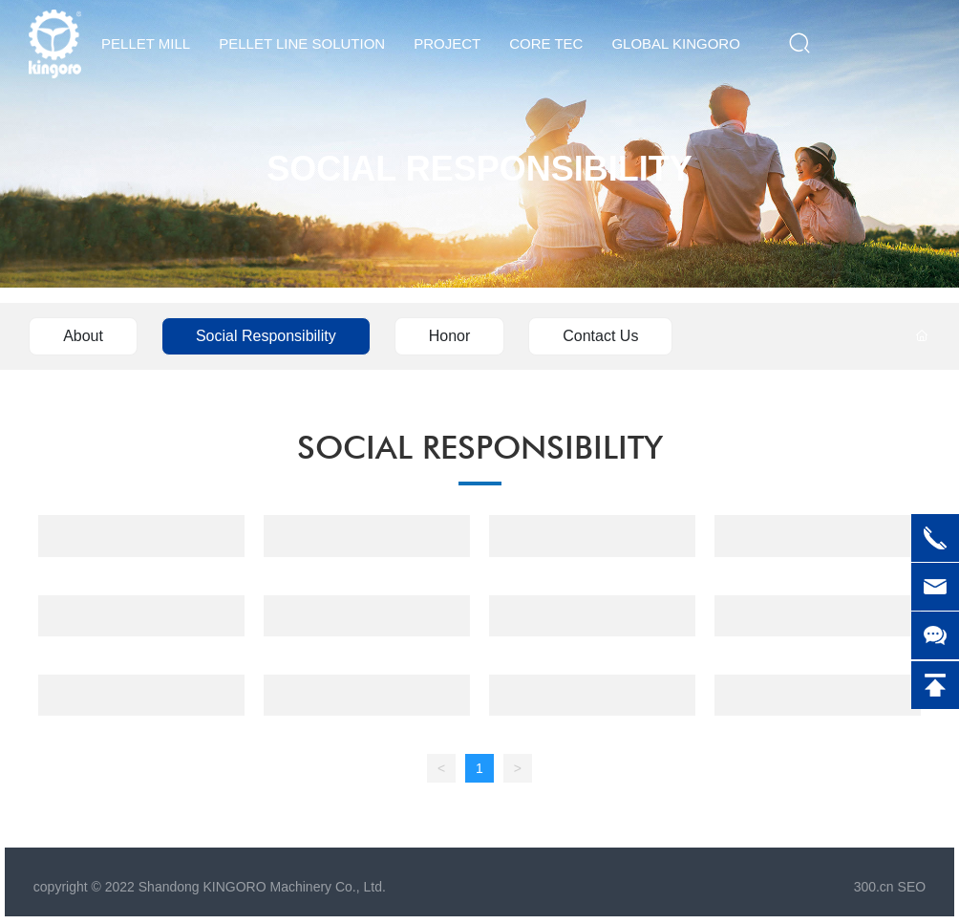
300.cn (874, 886)
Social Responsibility (266, 336)
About (83, 336)
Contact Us (600, 336)
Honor (450, 336)
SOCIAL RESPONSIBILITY (479, 168)
